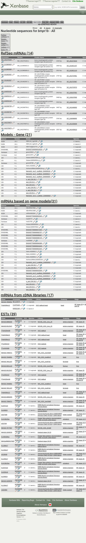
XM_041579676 (6, 128)
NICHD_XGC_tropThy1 (45, 366)
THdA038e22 (5, 335)
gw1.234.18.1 (30, 185)
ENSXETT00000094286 (34, 243)
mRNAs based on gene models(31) (29, 201)
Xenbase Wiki (14, 500)
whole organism (68, 322)
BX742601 (18, 347)
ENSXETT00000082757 (34, 232)
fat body (65, 361)
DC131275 (18, 414)
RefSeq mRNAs (3, 36)
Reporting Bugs (28, 500)
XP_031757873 (72, 87)
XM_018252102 (6, 91)
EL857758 (18, 325)
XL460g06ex (5, 437)
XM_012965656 (6, 69)
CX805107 (18, 383)
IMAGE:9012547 (6, 326)
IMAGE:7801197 (6, 361)
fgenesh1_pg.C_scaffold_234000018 (38, 171)
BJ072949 (18, 444)
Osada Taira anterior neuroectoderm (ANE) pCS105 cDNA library (49, 419)
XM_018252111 (6, 96)
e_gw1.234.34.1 (31, 179)
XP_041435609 (72, 124)
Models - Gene (4, 40)
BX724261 (18, 343)
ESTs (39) (9, 314)
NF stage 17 (80, 427)
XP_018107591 (72, 92)
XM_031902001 (6, 75)
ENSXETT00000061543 (34, 216)
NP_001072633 (72, 61)
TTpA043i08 (5, 348)
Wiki (62, 22)
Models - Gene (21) (16, 134)
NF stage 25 (80, 322)
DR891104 (18, 400)
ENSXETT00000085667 (34, 235)
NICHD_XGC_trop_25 (45, 322)
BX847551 (18, 440)
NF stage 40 (80, 345)
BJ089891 (18, 484)
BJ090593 (18, 458)
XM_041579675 (6, 123)
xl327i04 (4, 423)
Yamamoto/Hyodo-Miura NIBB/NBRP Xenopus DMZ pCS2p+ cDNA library (50, 414)
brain (64, 357)
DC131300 (18, 422)
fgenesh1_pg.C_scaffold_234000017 (38, 174)
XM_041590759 (6, 106)
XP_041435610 (72, 129)
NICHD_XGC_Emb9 (44, 428)
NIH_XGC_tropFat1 (44, 361)
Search (83, 7)
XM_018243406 (6, 117)
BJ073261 (18, 449)
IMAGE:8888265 (6, 322)
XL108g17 (4, 445)
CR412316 (18, 378)
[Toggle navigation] (83, 12)
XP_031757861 (72, 76)
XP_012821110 (72, 70)
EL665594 (18, 365)
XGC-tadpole (42, 344)
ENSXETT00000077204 (34, 230)
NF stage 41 (80, 353)
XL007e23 (4, 406)
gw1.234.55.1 (30, 193)
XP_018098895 (72, 118)
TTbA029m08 (5, 330)
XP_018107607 (72, 102)
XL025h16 (4, 472)
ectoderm (66, 419)
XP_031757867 (72, 81)
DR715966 (18, 427)
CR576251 (18, 338)
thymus (65, 366)
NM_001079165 (6, 60)
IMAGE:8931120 (6, 366)
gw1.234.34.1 (30, 182)
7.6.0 (22, 517)
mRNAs (3, 47)
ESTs (3, 50)
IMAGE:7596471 (6, 353)
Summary (5, 22)
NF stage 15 (80, 406)
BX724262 (18, 374)
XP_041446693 (72, 107)
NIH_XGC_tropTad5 (44, 353)
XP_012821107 (72, 66)
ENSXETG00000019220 (34, 149)
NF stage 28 (79, 304)
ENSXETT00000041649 (34, 246)
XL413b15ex (5, 419)
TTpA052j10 (5, 344)
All (41, 28)
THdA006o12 (5, 305)
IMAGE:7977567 (6, 428)
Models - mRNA (4, 44)
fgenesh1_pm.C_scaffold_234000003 (38, 196)
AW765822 (18, 431)
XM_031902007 (6, 80)
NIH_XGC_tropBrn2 (44, 357)
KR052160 (16, 308)
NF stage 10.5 (81, 414)
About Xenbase (71, 500)
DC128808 (18, 453)
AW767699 (18, 480)
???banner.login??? (33, 1)
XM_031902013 (6, 86)
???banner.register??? (51, 1)
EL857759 (18, 369)
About (41, 505)
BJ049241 (18, 471)
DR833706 (18, 387)
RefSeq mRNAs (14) (17, 53)
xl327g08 (4, 415)
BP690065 (18, 436)
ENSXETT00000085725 (34, 238)
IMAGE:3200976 (6, 432)
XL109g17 (4, 450)
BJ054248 (18, 475)
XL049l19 (4, 410)
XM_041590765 (6, 112)
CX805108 (18, 356)
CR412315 (18, 329)
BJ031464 (18, 405)
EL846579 (18, 321)
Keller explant (67, 415)
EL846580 (18, 396)
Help (48, 500)
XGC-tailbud (42, 330)
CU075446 (16, 305)
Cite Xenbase (57, 500)
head (62, 305)
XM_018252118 (6, 101)
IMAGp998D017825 (7, 441)
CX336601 (18, 352)
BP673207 (18, 418)
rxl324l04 (4, 490)
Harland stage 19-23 (44, 432)
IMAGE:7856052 (6, 302)
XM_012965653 (6, 64)
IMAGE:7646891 (6, 357)
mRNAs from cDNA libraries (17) (27, 295)
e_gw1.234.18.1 (31, 190)
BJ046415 (18, 467)
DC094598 (18, 489)
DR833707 (18, 360)
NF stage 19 (80, 431)
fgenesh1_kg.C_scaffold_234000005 (38, 177)
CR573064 (18, 334)
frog (77, 357)
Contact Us (66, 1)
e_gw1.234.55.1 (31, 187)
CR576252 (18, 391)
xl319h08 (4, 454)
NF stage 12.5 (81, 419)
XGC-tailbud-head (42, 305)
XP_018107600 (72, 97)
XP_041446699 (72, 113)
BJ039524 (18, 409)
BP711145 (18, 462)
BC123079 (16, 302)
